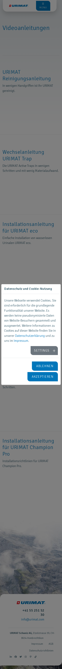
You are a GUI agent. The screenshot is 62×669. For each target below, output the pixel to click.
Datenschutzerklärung (30, 336)
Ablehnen (45, 366)
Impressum (21, 341)
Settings (41, 351)
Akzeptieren (43, 377)
